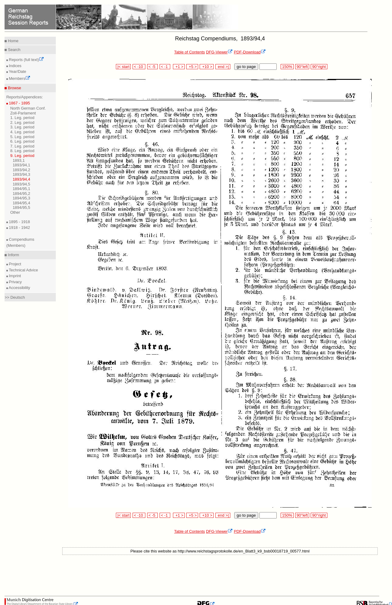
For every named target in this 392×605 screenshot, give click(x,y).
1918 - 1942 (19, 227)
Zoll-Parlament (23, 113)
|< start (123, 66)
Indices (15, 65)
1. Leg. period (22, 117)
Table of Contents (189, 52)
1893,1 (19, 160)
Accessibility (19, 287)
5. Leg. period (22, 136)
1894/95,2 (21, 193)
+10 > (206, 66)
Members (19, 78)
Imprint (14, 276)
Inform (13, 255)
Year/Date (17, 71)
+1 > (178, 66)
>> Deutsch (15, 297)
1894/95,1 (21, 188)
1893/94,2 (21, 170)
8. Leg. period (22, 150)
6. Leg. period (22, 141)
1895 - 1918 (19, 221)
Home (12, 41)
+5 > (192, 66)
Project (14, 264)
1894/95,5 (21, 207)
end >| (223, 66)
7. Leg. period (22, 146)
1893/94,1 (21, 165)
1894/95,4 (21, 203)
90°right (319, 66)
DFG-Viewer (219, 52)
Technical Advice (23, 270)
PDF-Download (250, 52)
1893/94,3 (21, 174)
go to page (246, 66)
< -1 (165, 66)
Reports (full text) (26, 59)
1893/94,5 (21, 184)
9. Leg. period (22, 155)
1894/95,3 (21, 198)
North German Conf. (28, 108)
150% (287, 66)
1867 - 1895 (19, 103)
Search (13, 49)
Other (15, 212)
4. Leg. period (22, 132)
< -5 (152, 66)
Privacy (15, 282)
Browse (14, 88)
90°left (302, 66)
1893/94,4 (21, 179)
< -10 (139, 66)
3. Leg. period (22, 127)
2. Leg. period (22, 122)
